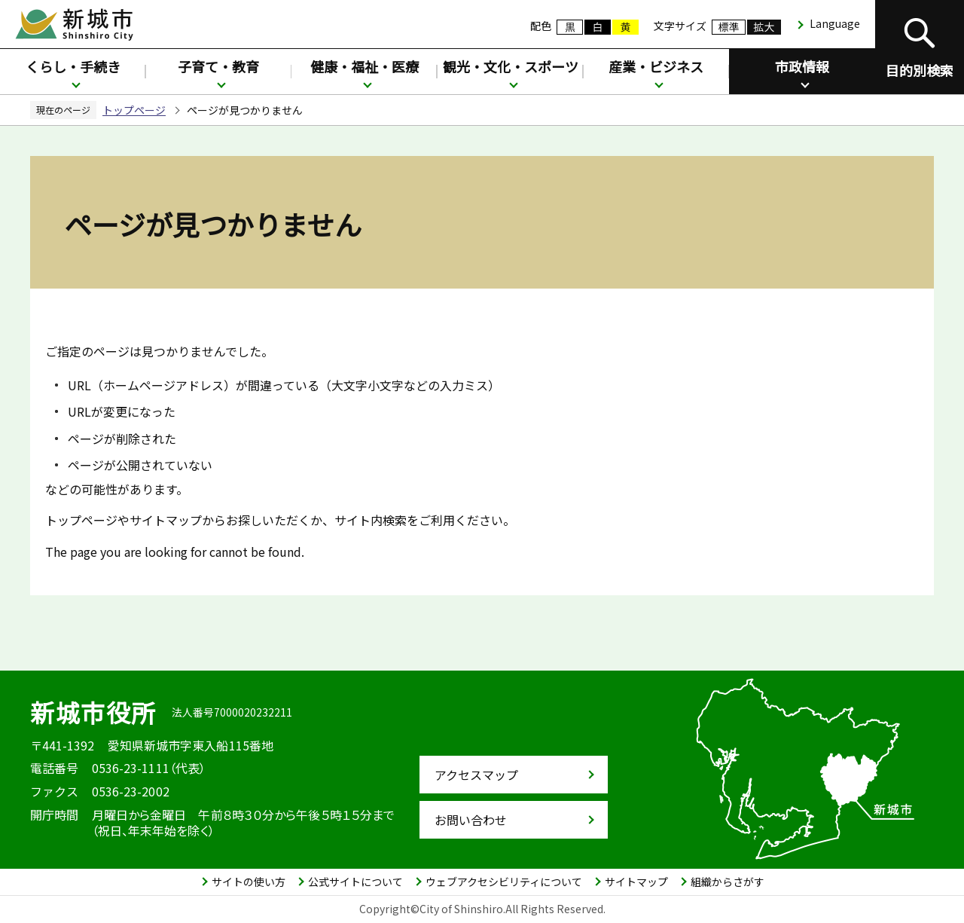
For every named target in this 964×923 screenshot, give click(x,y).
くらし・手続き (73, 66)
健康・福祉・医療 (364, 66)
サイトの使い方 (248, 881)
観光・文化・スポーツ (510, 66)
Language (835, 23)
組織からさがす (727, 881)
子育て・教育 (218, 66)
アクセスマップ (476, 775)
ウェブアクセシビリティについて (504, 881)
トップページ (134, 110)
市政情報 (802, 66)
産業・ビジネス (656, 66)
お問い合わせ (471, 820)
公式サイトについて (355, 881)
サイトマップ (636, 881)
